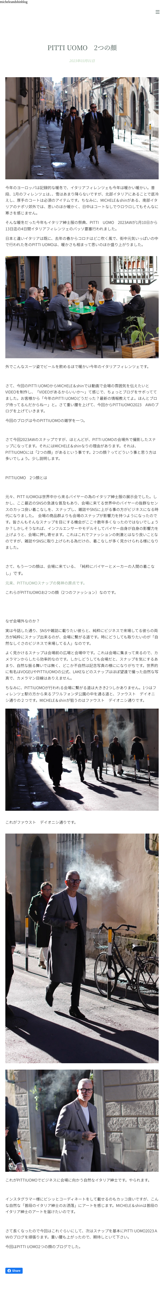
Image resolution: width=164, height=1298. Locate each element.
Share (13, 1270)
